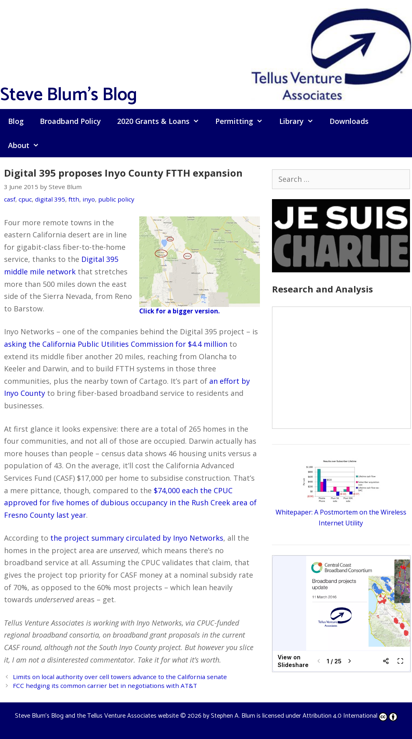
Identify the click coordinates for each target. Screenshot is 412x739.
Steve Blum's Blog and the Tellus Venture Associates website (97, 715)
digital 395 (50, 199)
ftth (73, 199)
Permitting (243, 121)
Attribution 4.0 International (350, 715)
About (27, 145)
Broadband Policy (70, 121)
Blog (16, 121)
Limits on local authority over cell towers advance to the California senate (120, 677)
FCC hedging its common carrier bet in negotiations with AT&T (105, 685)
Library (300, 121)
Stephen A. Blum (233, 715)
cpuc (25, 199)
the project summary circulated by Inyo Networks (136, 538)
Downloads (349, 121)
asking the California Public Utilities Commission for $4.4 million (115, 344)
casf (9, 199)
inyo (88, 199)
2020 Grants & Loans (162, 121)
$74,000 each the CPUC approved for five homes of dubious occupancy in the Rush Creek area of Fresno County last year (130, 503)
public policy (116, 199)
